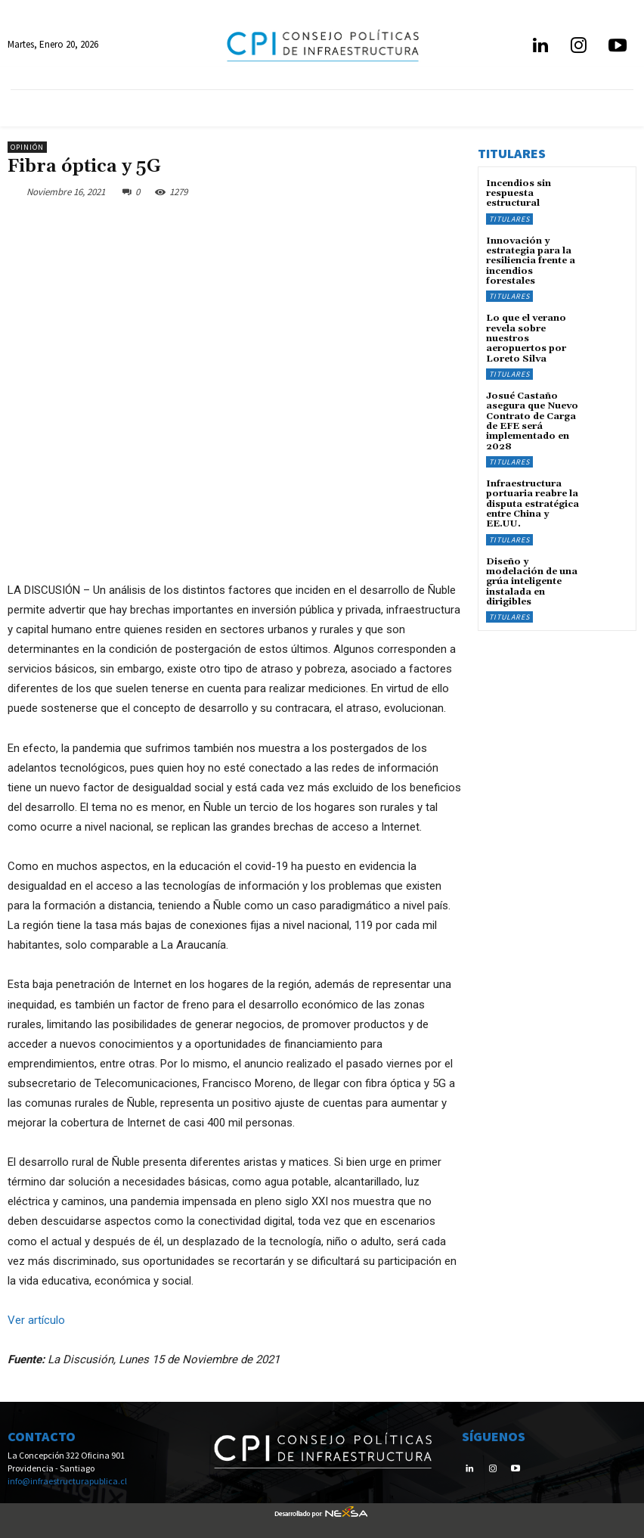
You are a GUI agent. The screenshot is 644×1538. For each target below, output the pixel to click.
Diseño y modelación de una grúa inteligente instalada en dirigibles (531, 578)
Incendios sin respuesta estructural (518, 193)
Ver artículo (36, 1320)
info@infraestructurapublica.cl (67, 1481)
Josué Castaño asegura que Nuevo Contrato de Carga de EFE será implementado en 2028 (531, 419)
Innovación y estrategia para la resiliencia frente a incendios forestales (530, 260)
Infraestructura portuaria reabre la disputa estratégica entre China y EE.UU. (532, 501)
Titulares (509, 218)
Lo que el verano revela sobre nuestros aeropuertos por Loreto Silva (526, 337)
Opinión (27, 147)
